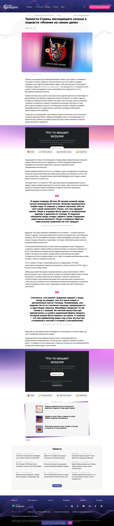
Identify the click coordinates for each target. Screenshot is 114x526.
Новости (14, 500)
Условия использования (61, 512)
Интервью (66, 500)
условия (63, 523)
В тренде (99, 500)
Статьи (50, 500)
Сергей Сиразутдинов (83, 15)
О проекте (30, 512)
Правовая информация (44, 512)
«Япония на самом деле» (50, 87)
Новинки (83, 500)
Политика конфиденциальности (82, 512)
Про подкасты (32, 500)
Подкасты (28, 15)
